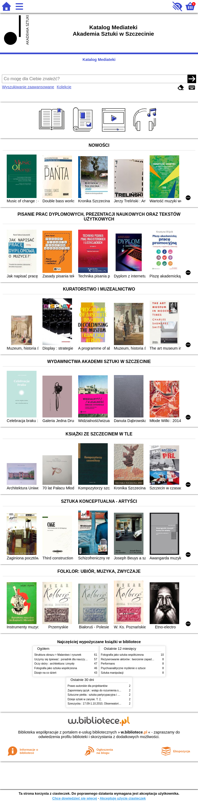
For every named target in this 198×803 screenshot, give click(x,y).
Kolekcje (64, 87)
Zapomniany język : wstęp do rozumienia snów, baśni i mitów (104, 690)
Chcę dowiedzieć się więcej (74, 798)
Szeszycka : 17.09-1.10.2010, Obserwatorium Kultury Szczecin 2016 (109, 703)
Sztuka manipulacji (112, 672)
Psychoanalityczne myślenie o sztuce (123, 668)
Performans (108, 663)
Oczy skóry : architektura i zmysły (54, 663)
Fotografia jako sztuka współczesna (55, 668)
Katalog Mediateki (98, 59)
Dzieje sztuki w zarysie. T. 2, (85, 699)
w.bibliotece (134, 732)
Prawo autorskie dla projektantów (87, 685)
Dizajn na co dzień (45, 672)
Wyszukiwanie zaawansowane (28, 87)
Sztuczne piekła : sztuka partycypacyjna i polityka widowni (102, 694)
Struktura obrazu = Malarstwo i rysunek (57, 654)
